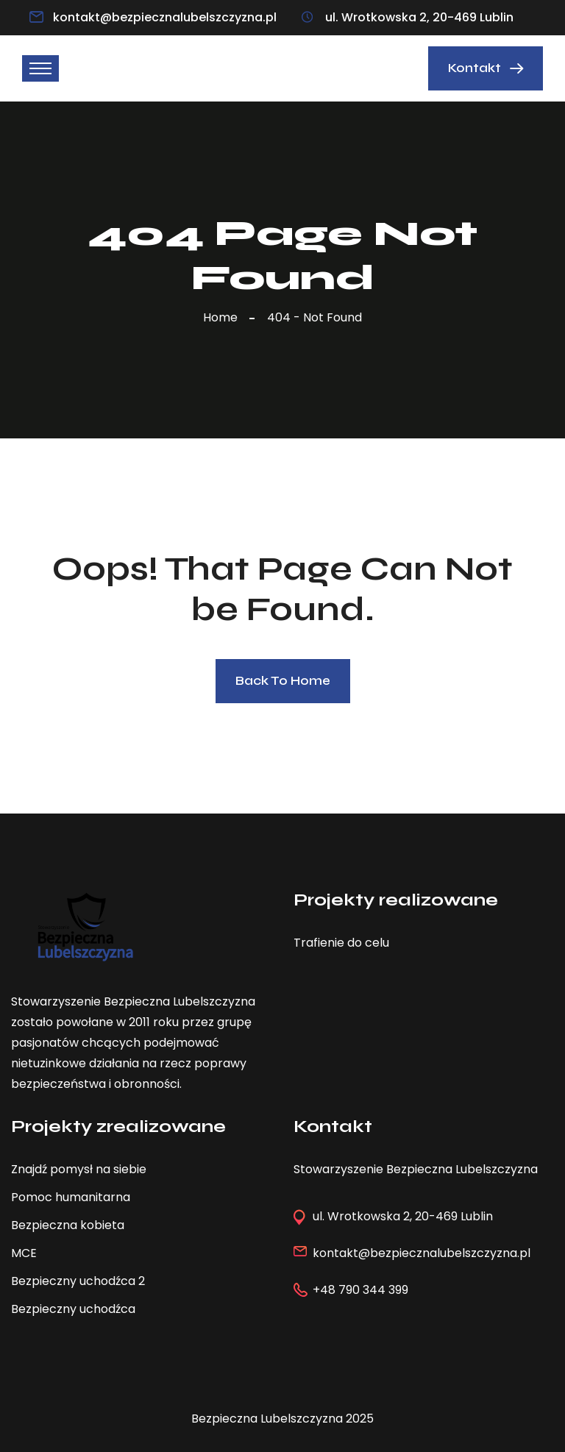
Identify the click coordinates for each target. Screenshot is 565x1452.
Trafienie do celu (341, 942)
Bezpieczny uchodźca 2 (78, 1281)
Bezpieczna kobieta (67, 1225)
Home (223, 317)
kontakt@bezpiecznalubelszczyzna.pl (165, 17)
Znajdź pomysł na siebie (78, 1169)
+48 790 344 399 (360, 1289)
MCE (24, 1253)
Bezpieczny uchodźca (73, 1308)
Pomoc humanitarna (70, 1197)
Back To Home (282, 680)
